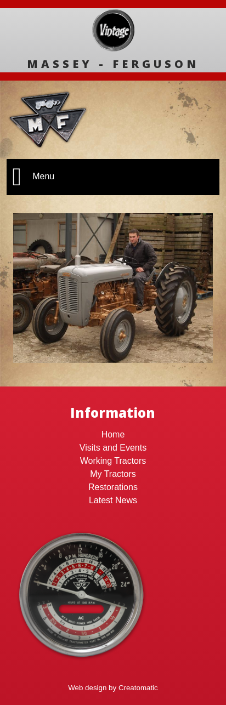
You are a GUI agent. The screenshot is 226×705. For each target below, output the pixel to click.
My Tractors (113, 474)
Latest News (113, 500)
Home (113, 434)
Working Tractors (113, 460)
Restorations (113, 487)
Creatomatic (138, 688)
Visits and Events (113, 447)
